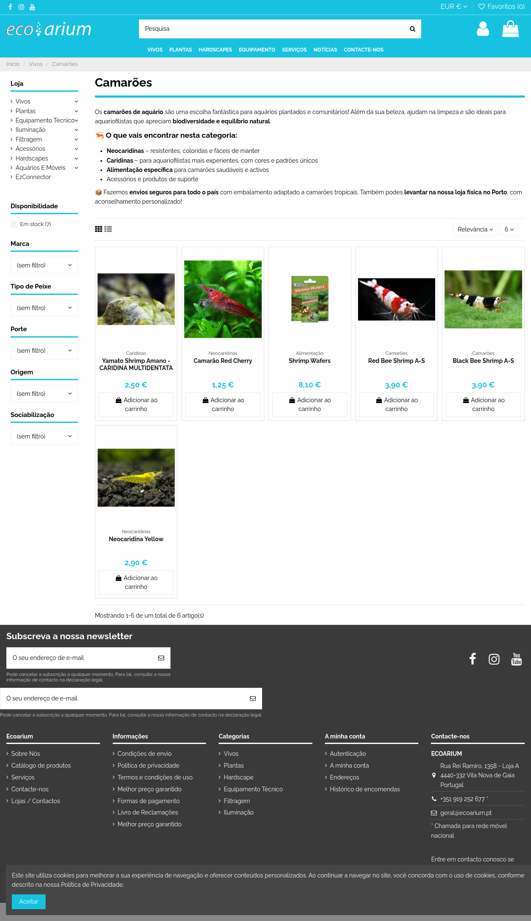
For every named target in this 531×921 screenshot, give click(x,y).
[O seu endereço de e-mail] (79, 658)
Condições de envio (145, 753)
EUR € (454, 7)
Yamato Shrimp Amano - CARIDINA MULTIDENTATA (136, 364)
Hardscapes (32, 158)
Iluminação (31, 129)
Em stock (35, 224)
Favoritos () (501, 7)
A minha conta (349, 765)
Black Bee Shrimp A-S (483, 360)
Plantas (25, 111)
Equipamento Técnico (45, 120)
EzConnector (33, 177)
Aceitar (28, 901)
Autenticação (348, 753)
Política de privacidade (148, 765)
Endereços (344, 777)
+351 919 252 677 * (464, 799)
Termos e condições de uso (155, 777)
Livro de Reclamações (148, 812)
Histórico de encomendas (365, 789)
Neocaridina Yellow (136, 539)
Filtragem (29, 139)
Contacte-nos (30, 789)
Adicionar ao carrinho (136, 404)
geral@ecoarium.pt (466, 812)
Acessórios (30, 148)
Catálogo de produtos (41, 765)
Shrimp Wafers (310, 360)
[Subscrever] (161, 658)
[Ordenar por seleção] (475, 229)
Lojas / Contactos (35, 801)
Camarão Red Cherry (223, 360)
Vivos (23, 101)
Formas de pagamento (149, 801)
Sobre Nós (25, 753)
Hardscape (238, 777)
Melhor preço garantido (150, 789)
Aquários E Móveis (40, 167)
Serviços (23, 777)
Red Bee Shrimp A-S (396, 360)
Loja (17, 83)
